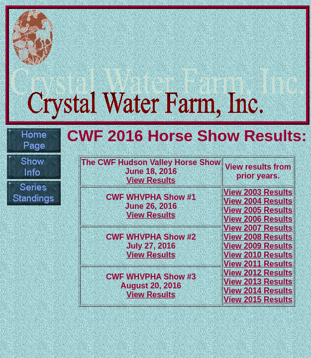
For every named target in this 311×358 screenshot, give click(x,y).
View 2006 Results (257, 219)
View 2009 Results (257, 246)
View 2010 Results (257, 255)
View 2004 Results (257, 201)
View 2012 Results (257, 272)
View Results (150, 180)
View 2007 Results (257, 228)
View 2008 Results (257, 237)
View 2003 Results (257, 192)
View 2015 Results (257, 299)
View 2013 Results (257, 281)
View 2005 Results (257, 210)
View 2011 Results (257, 264)
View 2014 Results (257, 290)
